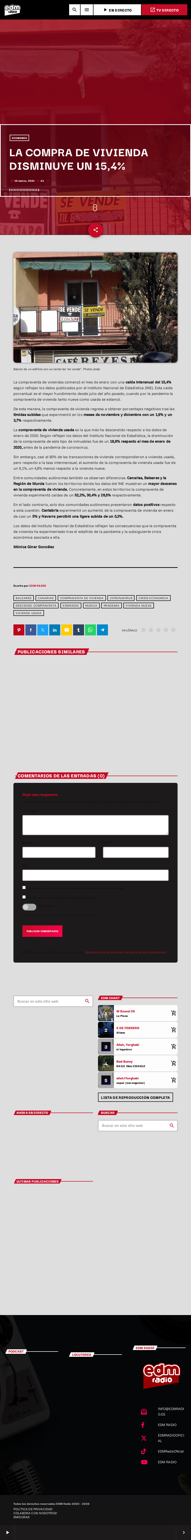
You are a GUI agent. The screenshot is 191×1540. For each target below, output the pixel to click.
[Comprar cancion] (173, 1013)
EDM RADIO (37, 585)
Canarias (46, 598)
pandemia (112, 605)
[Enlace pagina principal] (12, 9)
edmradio (71, 605)
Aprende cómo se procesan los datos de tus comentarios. (126, 952)
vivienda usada (29, 613)
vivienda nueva (138, 605)
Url (24, 865)
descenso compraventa (36, 605)
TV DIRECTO (164, 10)
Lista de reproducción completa (135, 1097)
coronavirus (121, 598)
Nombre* (28, 842)
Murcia (91, 605)
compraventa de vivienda (82, 598)
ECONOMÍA (19, 138)
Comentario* (30, 811)
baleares (24, 598)
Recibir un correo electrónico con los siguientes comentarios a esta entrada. (75, 888)
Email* (107, 842)
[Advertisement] (95, 87)
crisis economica (153, 598)
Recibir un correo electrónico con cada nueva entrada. (62, 897)
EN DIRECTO (117, 10)
